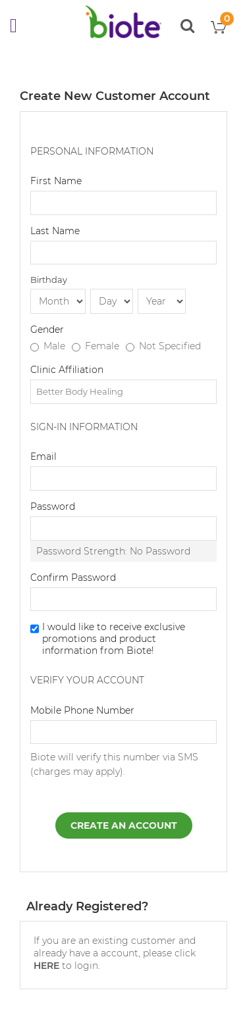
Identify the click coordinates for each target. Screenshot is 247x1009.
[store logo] (123, 21)
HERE (46, 966)
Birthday (48, 279)
